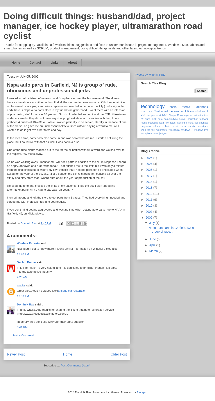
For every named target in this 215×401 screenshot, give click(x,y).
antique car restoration (72, 290)
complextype (171, 119)
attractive (203, 115)
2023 (149, 169)
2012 (149, 193)
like (167, 122)
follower (203, 119)
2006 (149, 211)
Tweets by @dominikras (150, 74)
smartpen (203, 126)
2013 (149, 187)
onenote (203, 122)
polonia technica (161, 126)
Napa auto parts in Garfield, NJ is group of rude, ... (171, 229)
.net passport (153, 115)
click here (157, 119)
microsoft (147, 111)
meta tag (193, 122)
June (153, 239)
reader (176, 126)
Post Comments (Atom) (75, 365)
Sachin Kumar (26, 262)
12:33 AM (23, 296)
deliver (182, 119)
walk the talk (148, 130)
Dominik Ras (25, 304)
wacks (21, 285)
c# (142, 119)
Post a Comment (23, 335)
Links (54, 62)
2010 (149, 205)
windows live (201, 130)
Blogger (141, 392)
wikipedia (175, 130)
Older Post (119, 354)
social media (180, 107)
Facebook (201, 107)
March (154, 251)
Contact (35, 62)
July (152, 223)
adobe (168, 111)
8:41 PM (22, 327)
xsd (143, 115)
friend (144, 122)
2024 (149, 164)
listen (173, 122)
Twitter (158, 111)
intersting (153, 122)
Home (16, 62)
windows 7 (187, 130)
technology (153, 106)
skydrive (191, 126)
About (72, 62)
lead (161, 122)
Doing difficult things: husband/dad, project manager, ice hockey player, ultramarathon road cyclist (103, 26)
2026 (149, 158)
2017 (149, 176)
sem (183, 126)
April (152, 245)
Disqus (172, 115)
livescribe (182, 122)
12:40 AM (23, 254)
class (147, 119)
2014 (149, 181)
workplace (146, 133)
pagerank (146, 126)
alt (195, 115)
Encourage (183, 115)
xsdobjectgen (159, 133)
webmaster (162, 130)
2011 (149, 199)
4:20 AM (22, 277)
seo (176, 111)
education (193, 119)
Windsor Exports (28, 243)
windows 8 (201, 111)
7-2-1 (165, 115)
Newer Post (16, 354)
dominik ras (187, 111)
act (191, 115)
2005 (149, 217)
